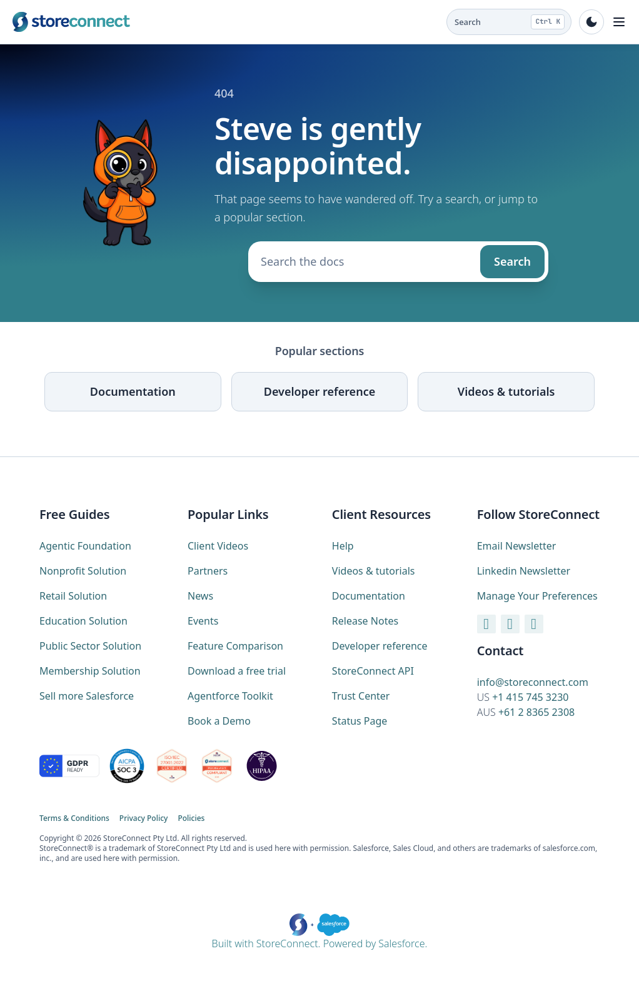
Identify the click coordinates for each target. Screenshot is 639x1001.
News (200, 596)
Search (512, 261)
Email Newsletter (516, 546)
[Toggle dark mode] (591, 21)
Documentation (133, 391)
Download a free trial (237, 671)
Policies (191, 818)
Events (203, 621)
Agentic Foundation (85, 546)
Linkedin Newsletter (523, 571)
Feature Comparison (235, 646)
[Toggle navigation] (618, 21)
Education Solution (83, 621)
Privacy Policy (143, 818)
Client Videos (218, 546)
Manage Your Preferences (537, 596)
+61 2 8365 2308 (536, 712)
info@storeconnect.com (532, 682)
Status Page (360, 721)
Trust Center (361, 696)
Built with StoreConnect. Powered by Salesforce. (320, 931)
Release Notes (365, 621)
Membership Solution (90, 671)
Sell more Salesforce (86, 696)
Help (343, 546)
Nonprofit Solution (82, 571)
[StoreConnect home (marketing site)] (71, 22)
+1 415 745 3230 (530, 697)
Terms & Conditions (74, 818)
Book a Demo (219, 721)
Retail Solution (73, 596)
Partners (208, 571)
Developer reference (319, 391)
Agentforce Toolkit (230, 696)
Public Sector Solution (90, 646)
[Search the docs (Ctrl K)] (508, 22)
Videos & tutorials (506, 391)
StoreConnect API (373, 671)
